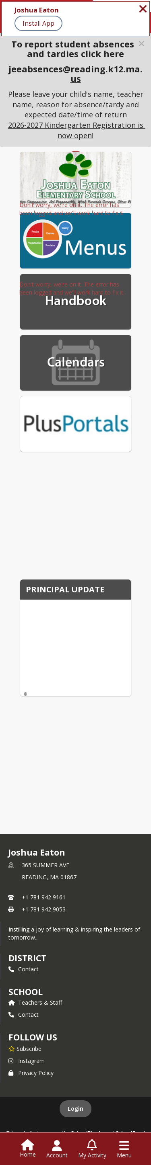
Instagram (26, 1061)
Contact (23, 969)
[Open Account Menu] (57, 1149)
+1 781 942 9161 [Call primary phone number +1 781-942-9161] (44, 897)
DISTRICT (27, 958)
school (25, 991)
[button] (142, 43)
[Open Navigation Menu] (124, 1149)
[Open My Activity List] (92, 1149)
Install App (38, 23)
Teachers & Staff (35, 1002)
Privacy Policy (31, 1073)
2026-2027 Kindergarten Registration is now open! (76, 130)
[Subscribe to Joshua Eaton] (24, 1048)
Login (75, 1108)
